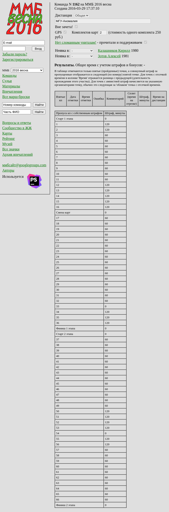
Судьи (7, 81)
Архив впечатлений (17, 154)
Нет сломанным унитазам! (75, 42)
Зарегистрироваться (17, 59)
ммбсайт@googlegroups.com (24, 165)
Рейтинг (8, 139)
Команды (9, 76)
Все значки (10, 149)
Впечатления (12, 91)
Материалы (11, 86)
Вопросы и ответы (16, 123)
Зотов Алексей (109, 56)
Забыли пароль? (14, 54)
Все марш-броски (16, 97)
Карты (7, 133)
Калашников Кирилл (114, 50)
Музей (7, 144)
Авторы (8, 170)
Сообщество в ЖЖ (17, 128)
